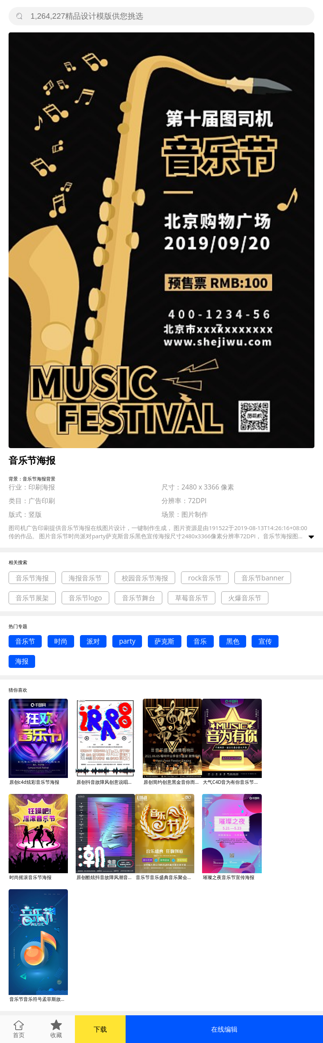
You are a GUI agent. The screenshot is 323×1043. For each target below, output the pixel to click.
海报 (21, 661)
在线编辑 (224, 1029)
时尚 (60, 641)
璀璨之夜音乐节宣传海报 (228, 877)
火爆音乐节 (244, 597)
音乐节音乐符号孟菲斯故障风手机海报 (38, 999)
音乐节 (25, 641)
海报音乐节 (85, 577)
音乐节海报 (32, 577)
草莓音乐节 (191, 597)
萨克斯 (164, 641)
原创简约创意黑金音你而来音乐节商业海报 (173, 782)
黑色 (233, 641)
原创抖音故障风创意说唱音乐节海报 (105, 782)
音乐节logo (85, 597)
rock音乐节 (205, 577)
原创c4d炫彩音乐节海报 (34, 782)
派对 (93, 641)
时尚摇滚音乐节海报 (30, 877)
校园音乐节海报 (145, 577)
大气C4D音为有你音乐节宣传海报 (232, 782)
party (127, 641)
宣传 (265, 641)
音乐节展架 (32, 597)
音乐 (200, 641)
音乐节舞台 (138, 597)
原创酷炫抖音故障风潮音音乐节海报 (105, 877)
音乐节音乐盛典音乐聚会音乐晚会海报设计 (165, 877)
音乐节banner (262, 577)
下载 (100, 1029)
